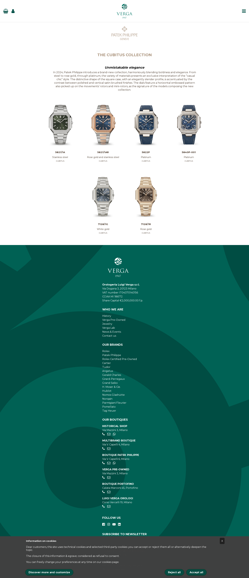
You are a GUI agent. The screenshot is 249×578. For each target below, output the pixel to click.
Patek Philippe (111, 355)
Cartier (106, 363)
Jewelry (107, 323)
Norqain (107, 398)
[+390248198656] (103, 506)
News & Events (111, 331)
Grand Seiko (110, 382)
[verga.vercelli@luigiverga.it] (108, 506)
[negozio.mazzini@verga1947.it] (108, 434)
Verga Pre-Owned (113, 319)
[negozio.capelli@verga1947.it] (108, 448)
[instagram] (108, 524)
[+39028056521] (103, 434)
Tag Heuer (109, 410)
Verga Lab (108, 327)
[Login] (13, 11)
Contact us (109, 335)
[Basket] (5, 11)
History (106, 315)
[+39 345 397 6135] (114, 434)
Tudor (106, 367)
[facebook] (103, 524)
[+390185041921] (103, 492)
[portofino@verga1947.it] (108, 492)
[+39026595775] (103, 463)
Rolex (106, 351)
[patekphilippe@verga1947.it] (108, 463)
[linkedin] (119, 524)
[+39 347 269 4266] (114, 463)
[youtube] (114, 524)
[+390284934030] (103, 448)
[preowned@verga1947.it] (108, 477)
